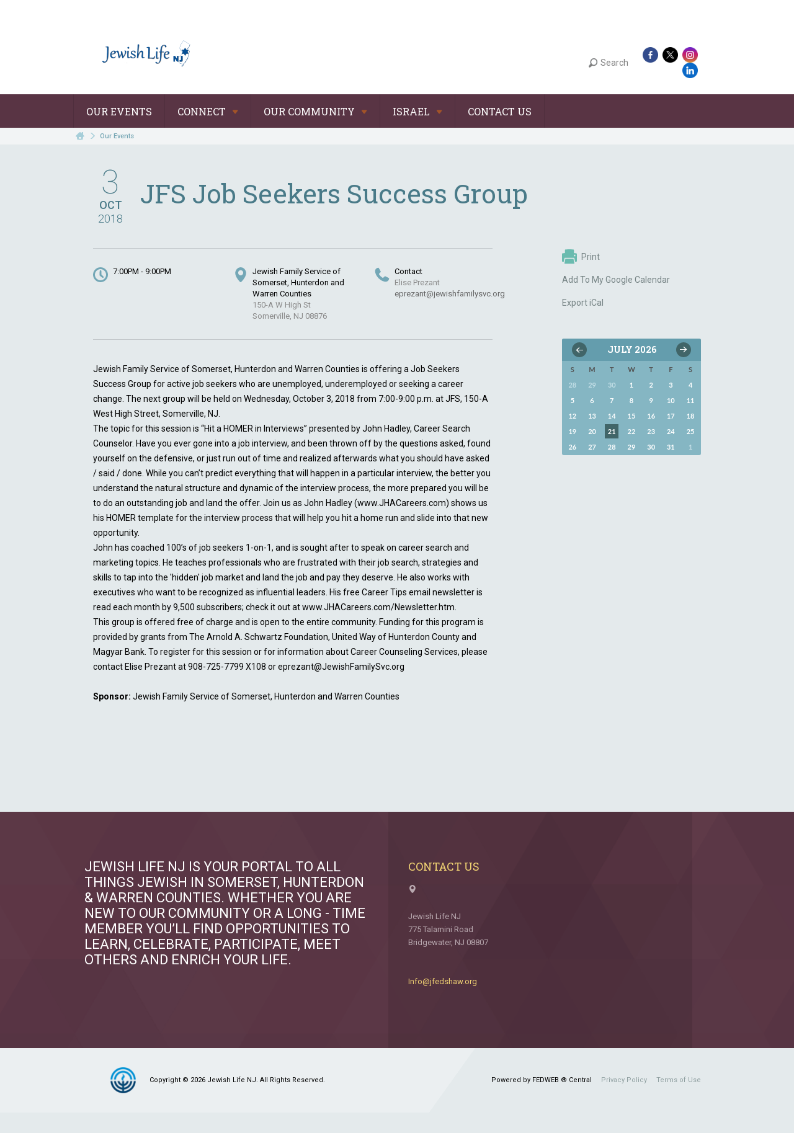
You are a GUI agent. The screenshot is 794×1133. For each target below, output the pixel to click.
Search (608, 63)
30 (651, 447)
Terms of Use (678, 1080)
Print (581, 256)
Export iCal (583, 303)
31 (671, 447)
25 (691, 431)
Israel (417, 111)
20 (592, 431)
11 (691, 400)
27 (592, 447)
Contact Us (500, 111)
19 (572, 431)
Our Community (315, 111)
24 (671, 431)
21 (612, 431)
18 (691, 416)
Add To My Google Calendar (616, 280)
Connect (207, 111)
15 (632, 416)
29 (632, 447)
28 (612, 447)
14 (612, 416)
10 (671, 400)
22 (632, 431)
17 (671, 416)
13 (592, 416)
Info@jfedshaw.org (442, 981)
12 (572, 416)
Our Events (119, 111)
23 (651, 431)
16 (651, 416)
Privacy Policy (624, 1080)
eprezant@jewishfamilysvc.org (450, 293)
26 (572, 447)
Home (80, 136)
